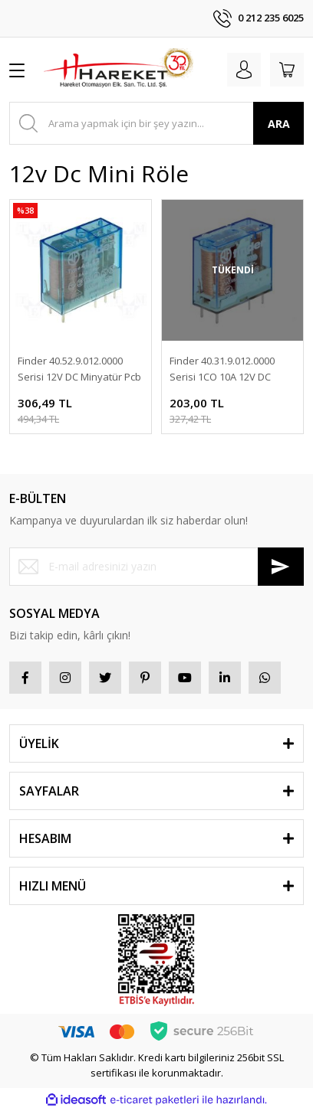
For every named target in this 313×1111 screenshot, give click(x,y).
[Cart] (287, 70)
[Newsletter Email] (156, 566)
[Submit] (281, 566)
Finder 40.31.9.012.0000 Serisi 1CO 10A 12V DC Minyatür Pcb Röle (222, 369)
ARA (279, 123)
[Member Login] (244, 70)
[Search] (156, 123)
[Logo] (118, 69)
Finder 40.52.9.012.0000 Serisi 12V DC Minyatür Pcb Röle (79, 369)
